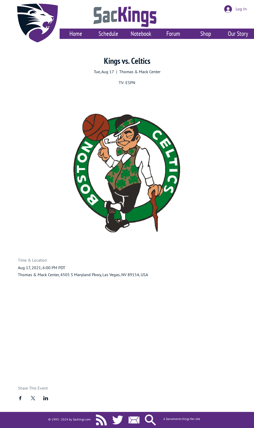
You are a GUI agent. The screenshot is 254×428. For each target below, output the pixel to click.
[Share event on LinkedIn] (45, 398)
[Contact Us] (134, 420)
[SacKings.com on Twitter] (117, 420)
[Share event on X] (33, 398)
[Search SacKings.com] (150, 420)
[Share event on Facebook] (20, 398)
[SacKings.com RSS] (101, 420)
